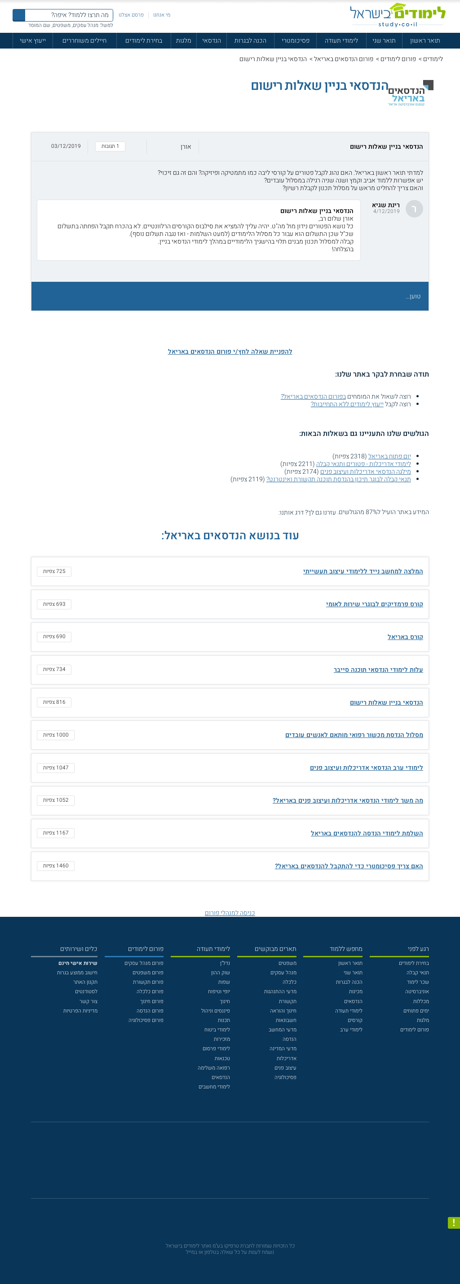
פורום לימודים (398, 59)
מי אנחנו (161, 15)
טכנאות (222, 1058)
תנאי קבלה (418, 973)
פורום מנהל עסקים (144, 963)
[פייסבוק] (224, 1164)
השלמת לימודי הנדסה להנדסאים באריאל (367, 833)
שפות (224, 982)
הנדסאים (353, 1001)
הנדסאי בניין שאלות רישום (386, 702)
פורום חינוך (152, 1001)
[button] (229, 147)
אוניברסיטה (417, 991)
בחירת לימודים (143, 40)
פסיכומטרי (296, 40)
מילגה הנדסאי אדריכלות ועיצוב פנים (365, 471)
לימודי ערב (351, 1030)
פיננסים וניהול (215, 1011)
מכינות (356, 991)
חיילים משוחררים (84, 40)
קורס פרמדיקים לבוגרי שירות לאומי (374, 604)
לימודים (433, 59)
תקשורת (287, 1001)
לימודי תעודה (341, 40)
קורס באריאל (405, 637)
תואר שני (384, 40)
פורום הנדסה (150, 1011)
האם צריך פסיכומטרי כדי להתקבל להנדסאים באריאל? (349, 866)
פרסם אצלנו (131, 15)
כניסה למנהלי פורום (230, 913)
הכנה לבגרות (250, 40)
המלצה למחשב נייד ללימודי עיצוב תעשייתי (363, 571)
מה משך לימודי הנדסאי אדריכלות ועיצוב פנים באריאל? (348, 800)
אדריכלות (286, 1058)
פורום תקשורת (148, 982)
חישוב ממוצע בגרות (77, 973)
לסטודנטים (86, 991)
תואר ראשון (425, 40)
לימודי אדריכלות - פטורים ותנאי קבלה (363, 464)
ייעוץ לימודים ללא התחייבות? (347, 404)
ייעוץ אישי (33, 40)
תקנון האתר (85, 982)
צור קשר (88, 1001)
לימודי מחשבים (214, 1087)
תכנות (224, 1020)
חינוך (225, 1001)
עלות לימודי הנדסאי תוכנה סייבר (378, 670)
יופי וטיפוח (219, 991)
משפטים (287, 963)
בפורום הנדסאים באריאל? (313, 396)
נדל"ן (225, 963)
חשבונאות (286, 1020)
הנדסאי (211, 40)
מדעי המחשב (282, 1030)
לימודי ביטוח (217, 1030)
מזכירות (222, 1039)
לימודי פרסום (216, 1049)
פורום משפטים (148, 973)
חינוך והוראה (283, 1011)
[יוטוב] (239, 1164)
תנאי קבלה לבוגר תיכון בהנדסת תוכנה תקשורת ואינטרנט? (338, 479)
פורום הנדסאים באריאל (343, 59)
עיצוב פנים (285, 1068)
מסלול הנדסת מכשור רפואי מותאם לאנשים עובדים (354, 735)
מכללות (421, 1001)
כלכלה (289, 982)
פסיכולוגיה (285, 1077)
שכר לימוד (418, 982)
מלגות (183, 40)
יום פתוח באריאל (389, 456)
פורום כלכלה (150, 991)
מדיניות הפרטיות (80, 1011)
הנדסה (289, 1039)
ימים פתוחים (416, 1011)
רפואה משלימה (214, 1068)
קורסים (355, 1020)
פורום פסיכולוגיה (146, 1020)
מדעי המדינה (283, 1049)
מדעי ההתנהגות (280, 991)
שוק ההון (220, 973)
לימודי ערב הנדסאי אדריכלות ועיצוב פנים (366, 768)
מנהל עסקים (283, 973)
